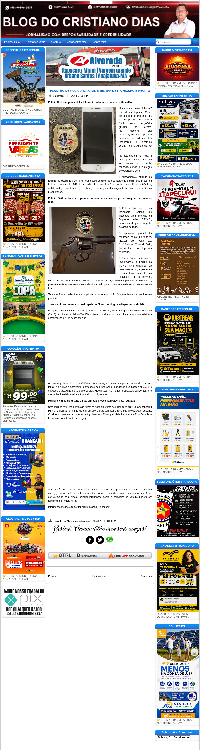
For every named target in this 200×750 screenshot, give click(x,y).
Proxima (52, 576)
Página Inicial (12, 41)
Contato (56, 41)
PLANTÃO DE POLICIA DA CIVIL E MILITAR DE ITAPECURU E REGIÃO (100, 90)
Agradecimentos (77, 41)
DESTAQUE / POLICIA (77, 96)
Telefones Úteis (35, 41)
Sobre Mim (99, 41)
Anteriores (146, 576)
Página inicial (99, 576)
